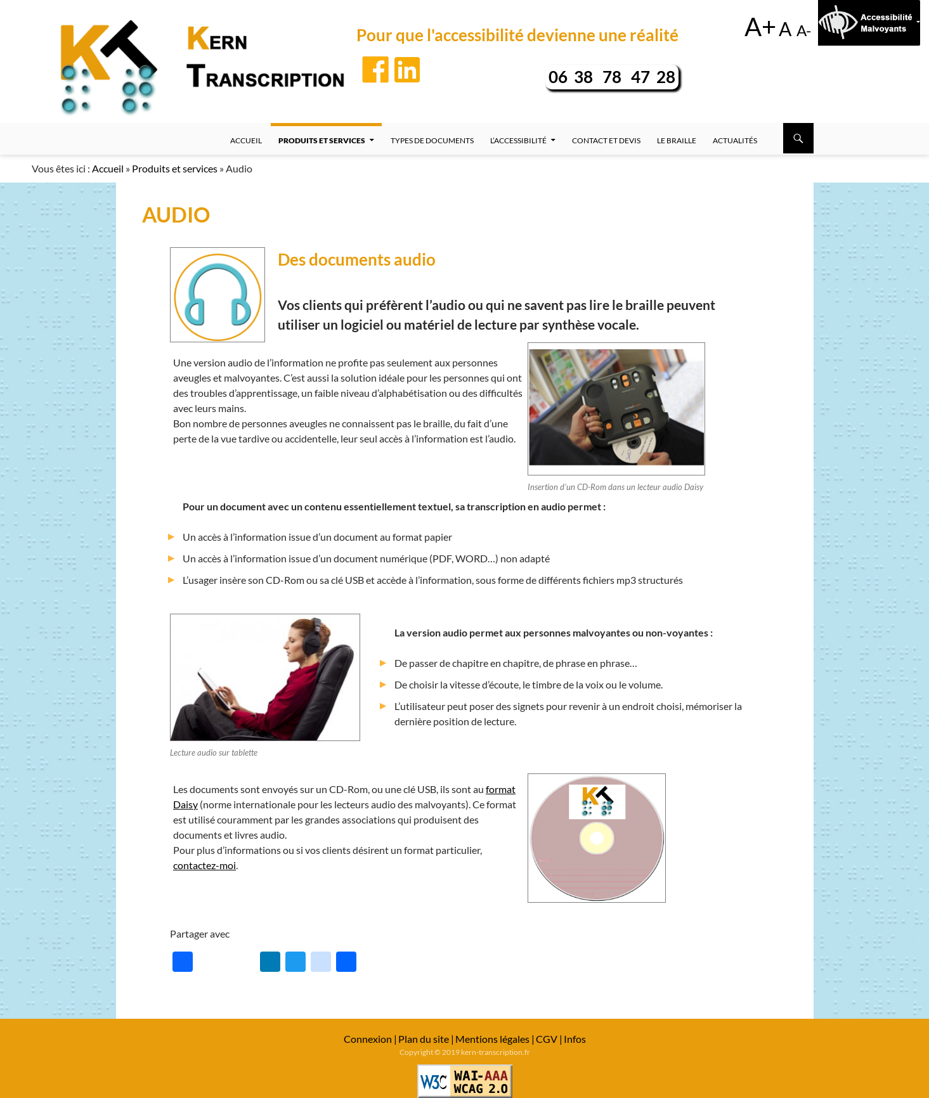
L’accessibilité (518, 140)
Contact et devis (606, 140)
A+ (760, 26)
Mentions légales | (495, 1039)
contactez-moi (204, 865)
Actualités (735, 140)
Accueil (246, 140)
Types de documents (432, 140)
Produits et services (321, 140)
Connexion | (370, 1039)
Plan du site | (426, 1039)
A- (803, 30)
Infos (575, 1039)
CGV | (549, 1039)
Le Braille (676, 140)
